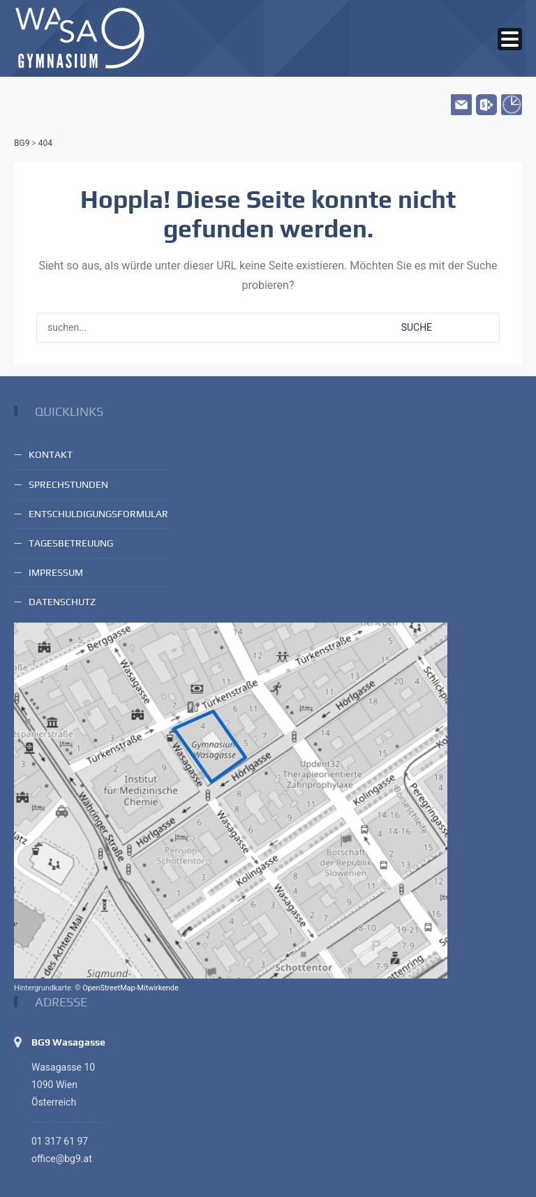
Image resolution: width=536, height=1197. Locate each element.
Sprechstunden (68, 484)
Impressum (56, 572)
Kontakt (51, 454)
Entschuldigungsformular (98, 513)
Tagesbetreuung (71, 543)
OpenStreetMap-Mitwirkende (130, 987)
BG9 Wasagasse (68, 1042)
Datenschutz (62, 601)
